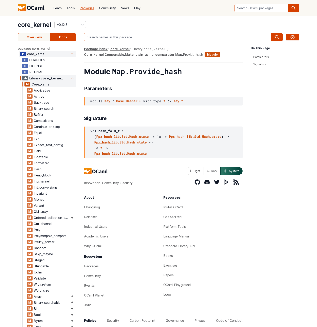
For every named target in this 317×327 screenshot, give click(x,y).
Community (107, 8)
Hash (37, 169)
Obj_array (41, 212)
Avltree (39, 96)
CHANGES (37, 60)
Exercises (170, 265)
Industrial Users (95, 227)
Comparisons (43, 121)
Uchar (38, 272)
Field (37, 151)
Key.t (178, 101)
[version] (70, 24)
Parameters (261, 57)
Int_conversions (45, 187)
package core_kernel (34, 48)
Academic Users (96, 236)
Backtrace (41, 102)
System (231, 171)
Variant (39, 206)
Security (113, 321)
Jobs (88, 305)
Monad (39, 199)
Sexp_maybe (43, 254)
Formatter (41, 163)
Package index (96, 49)
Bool (37, 315)
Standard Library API (179, 246)
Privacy (200, 321)
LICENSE (36, 66)
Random (40, 248)
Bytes (38, 321)
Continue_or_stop (47, 127)
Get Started (172, 217)
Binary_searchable (47, 303)
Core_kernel (41, 84)
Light (194, 171)
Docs (63, 37)
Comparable (114, 55)
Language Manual (176, 236)
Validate (40, 278)
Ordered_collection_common (52, 218)
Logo (167, 294)
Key (107, 101)
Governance (175, 321)
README (36, 72)
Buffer (38, 115)
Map (178, 55)
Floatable (41, 157)
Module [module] (212, 54)
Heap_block (42, 175)
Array (38, 296)
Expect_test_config (48, 145)
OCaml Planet (94, 295)
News (125, 8)
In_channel (42, 181)
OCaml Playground (177, 285)
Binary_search (44, 109)
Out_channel (43, 224)
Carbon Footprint (142, 321)
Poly (37, 230)
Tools (71, 8)
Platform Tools (174, 227)
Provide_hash (193, 55)
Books (168, 256)
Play (137, 8)
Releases (90, 217)
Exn (36, 139)
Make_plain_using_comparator (149, 55)
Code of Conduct (229, 321)
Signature (259, 64)
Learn (57, 8)
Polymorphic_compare (50, 236)
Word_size (41, 290)
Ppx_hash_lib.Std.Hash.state (122, 136)
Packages (87, 8)
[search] (293, 8)
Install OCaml (173, 207)
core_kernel (34, 24)
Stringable (41, 266)
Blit (36, 309)
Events (89, 286)
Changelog (92, 207)
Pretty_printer (44, 242)
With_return (42, 284)
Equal (38, 133)
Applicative (42, 90)
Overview (34, 37)
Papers (168, 275)
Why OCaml (92, 246)
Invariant (40, 193)
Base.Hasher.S (128, 101)
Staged (39, 260)
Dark (212, 171)
